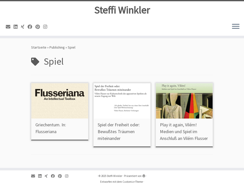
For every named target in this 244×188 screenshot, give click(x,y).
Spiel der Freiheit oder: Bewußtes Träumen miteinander (119, 131)
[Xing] (24, 27)
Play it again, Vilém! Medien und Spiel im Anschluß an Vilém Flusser (184, 131)
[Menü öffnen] (235, 26)
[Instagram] (46, 27)
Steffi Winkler (122, 10)
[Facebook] (31, 27)
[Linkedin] (17, 27)
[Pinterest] (39, 27)
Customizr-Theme (133, 181)
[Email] (10, 27)
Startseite (38, 47)
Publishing (57, 47)
